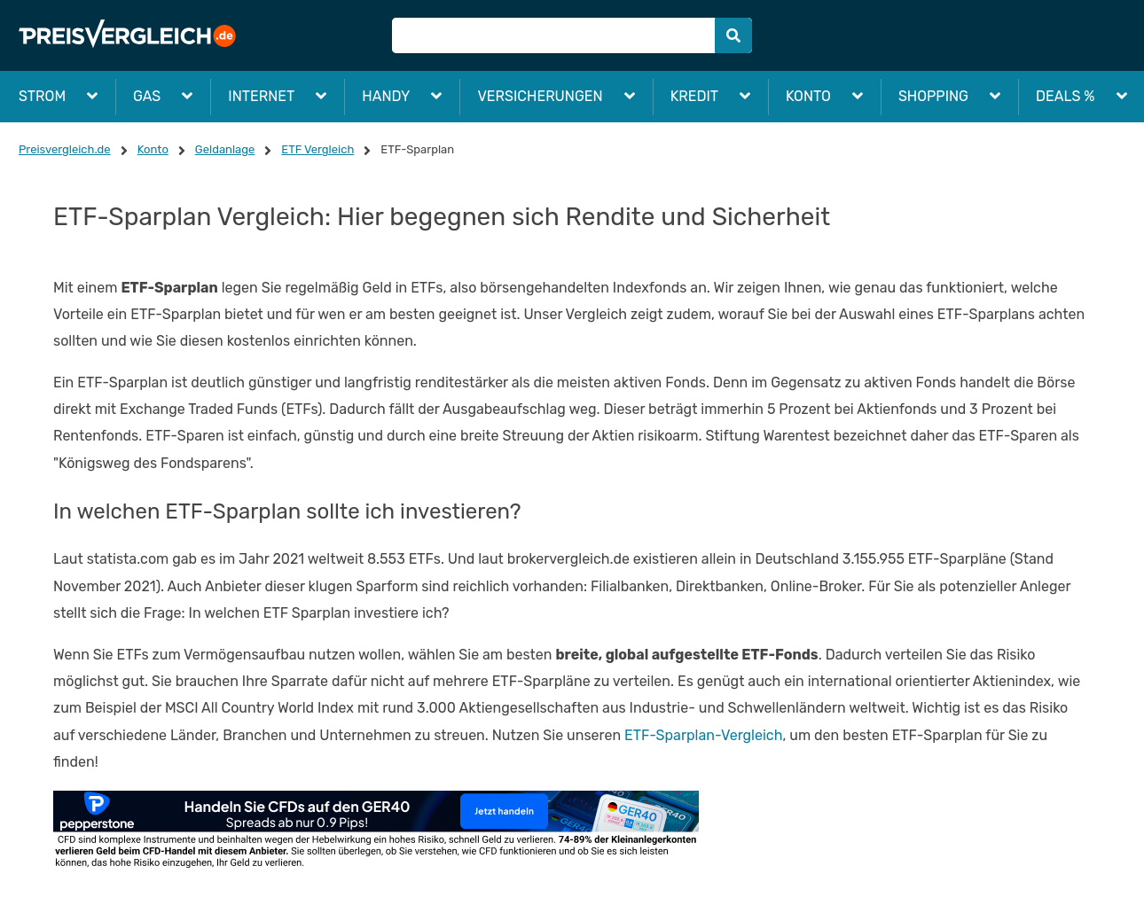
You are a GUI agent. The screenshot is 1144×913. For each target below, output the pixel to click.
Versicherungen (539, 96)
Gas (147, 96)
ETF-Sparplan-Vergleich (703, 735)
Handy (386, 96)
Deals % (1065, 96)
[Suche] (571, 35)
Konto (808, 96)
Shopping (933, 96)
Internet (261, 96)
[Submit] (733, 35)
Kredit (694, 96)
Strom (42, 96)
